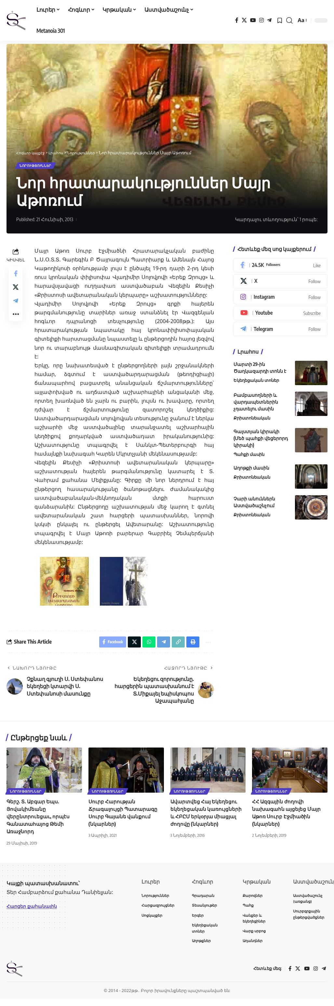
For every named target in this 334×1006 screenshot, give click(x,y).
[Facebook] (237, 20)
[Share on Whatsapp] (144, 645)
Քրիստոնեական (252, 420)
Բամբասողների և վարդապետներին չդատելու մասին (256, 404)
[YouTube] (253, 20)
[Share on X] (15, 292)
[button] (289, 20)
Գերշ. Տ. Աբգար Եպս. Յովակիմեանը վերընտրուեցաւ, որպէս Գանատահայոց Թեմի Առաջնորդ (39, 820)
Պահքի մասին (249, 456)
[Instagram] (261, 20)
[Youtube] (280, 315)
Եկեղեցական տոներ (256, 382)
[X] (244, 20)
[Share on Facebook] (15, 277)
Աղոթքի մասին (251, 470)
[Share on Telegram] (15, 308)
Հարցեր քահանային (35, 910)
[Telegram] (269, 20)
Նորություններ (40, 166)
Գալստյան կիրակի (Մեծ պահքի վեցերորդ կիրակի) (261, 440)
